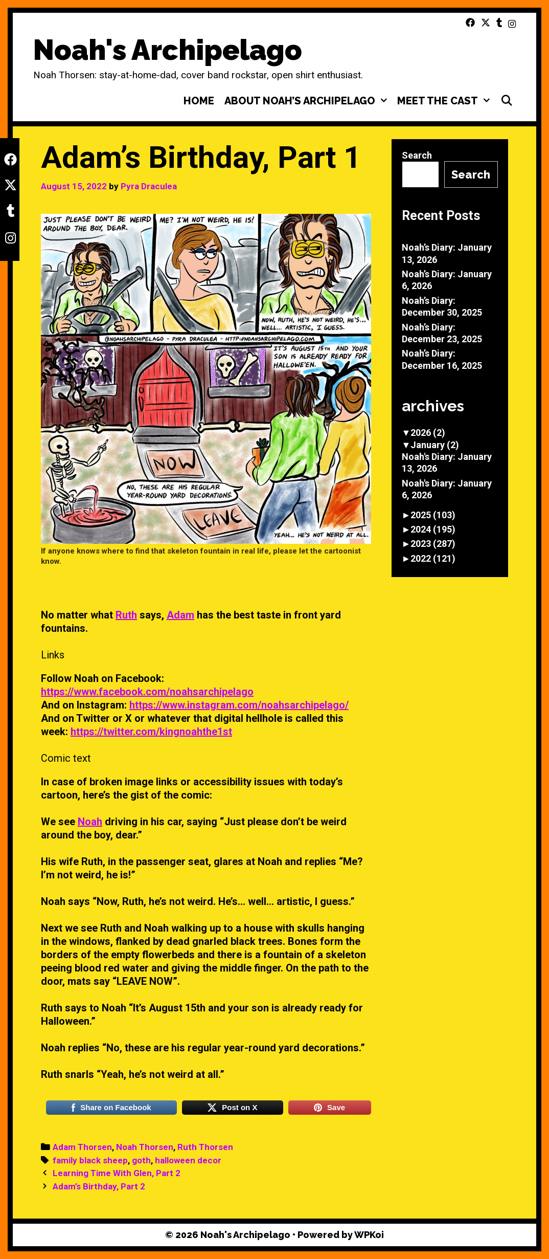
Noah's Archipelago (167, 50)
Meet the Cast (446, 101)
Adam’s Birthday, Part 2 (99, 1186)
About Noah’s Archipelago (308, 101)
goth (141, 1160)
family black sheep (90, 1160)
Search (417, 155)
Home (199, 101)
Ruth (126, 615)
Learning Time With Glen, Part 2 (116, 1173)
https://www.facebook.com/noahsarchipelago (147, 692)
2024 (432, 529)
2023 (432, 543)
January (434, 444)
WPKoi (369, 1234)
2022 (432, 558)
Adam (180, 615)
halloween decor (188, 1160)
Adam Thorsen (82, 1147)
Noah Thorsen (144, 1147)
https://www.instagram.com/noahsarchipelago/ (239, 705)
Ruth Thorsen (205, 1147)
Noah (90, 821)
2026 (427, 432)
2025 (432, 515)
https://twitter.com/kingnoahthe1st (151, 731)
